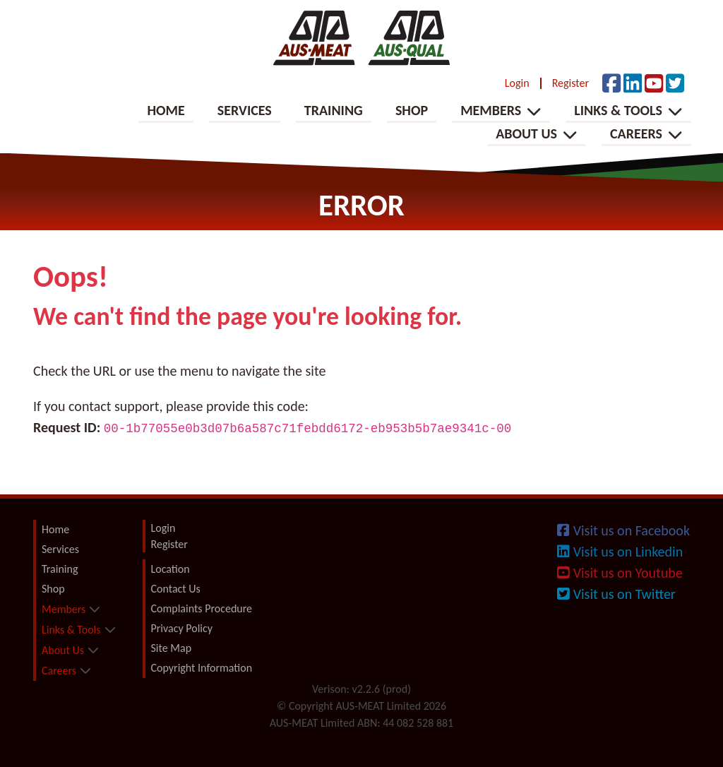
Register (570, 83)
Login (517, 83)
